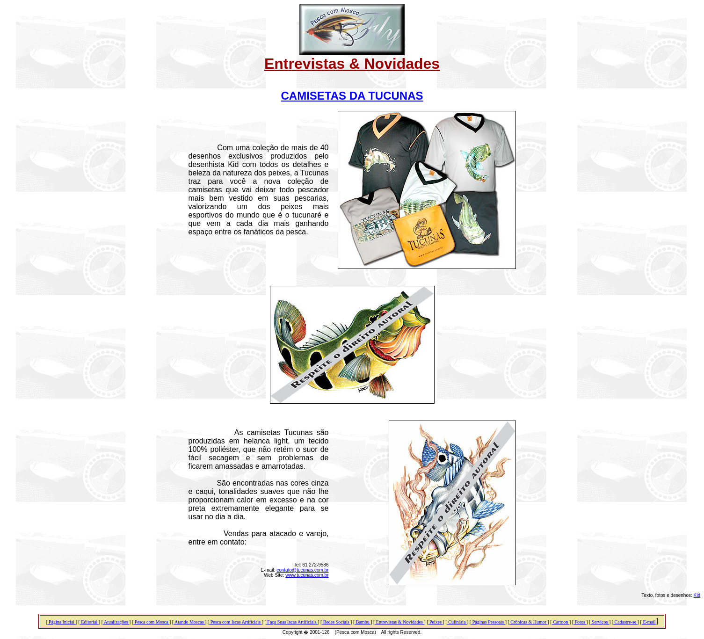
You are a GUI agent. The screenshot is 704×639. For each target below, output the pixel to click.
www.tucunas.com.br (306, 575)
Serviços (599, 621)
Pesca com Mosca (151, 621)
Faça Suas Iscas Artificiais (292, 621)
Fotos (579, 621)
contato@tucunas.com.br (302, 570)
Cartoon (560, 621)
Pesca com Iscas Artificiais (235, 621)
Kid (697, 595)
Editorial (89, 621)
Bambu (362, 621)
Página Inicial (61, 621)
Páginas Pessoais (488, 621)
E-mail (649, 621)
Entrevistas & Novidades (399, 621)
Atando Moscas (189, 621)
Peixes (435, 621)
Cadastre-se (625, 621)
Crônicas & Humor (528, 621)
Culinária (457, 621)
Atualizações (116, 621)
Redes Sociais (336, 621)
